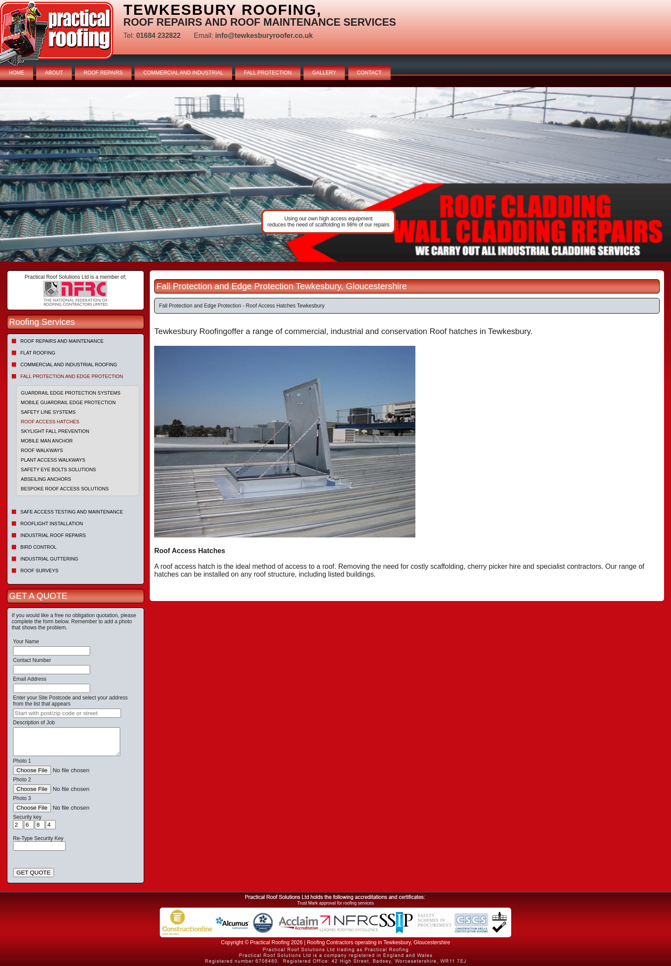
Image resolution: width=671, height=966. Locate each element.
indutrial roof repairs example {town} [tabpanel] (335, 174)
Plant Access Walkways (53, 460)
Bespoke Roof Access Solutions (65, 488)
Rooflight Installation (51, 523)
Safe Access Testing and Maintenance (71, 511)
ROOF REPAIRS (103, 73)
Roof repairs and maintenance (62, 341)
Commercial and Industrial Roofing (68, 364)
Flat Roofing (37, 352)
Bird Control (38, 547)
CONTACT (369, 73)
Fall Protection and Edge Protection (71, 376)
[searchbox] (67, 713)
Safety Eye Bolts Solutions (58, 469)
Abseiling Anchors (46, 479)
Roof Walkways (42, 450)
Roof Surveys (39, 570)
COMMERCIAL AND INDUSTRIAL (183, 73)
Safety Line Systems (48, 412)
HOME (16, 73)
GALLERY (324, 73)
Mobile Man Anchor (47, 440)
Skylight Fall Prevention (55, 431)
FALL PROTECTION (268, 73)
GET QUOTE (34, 872)
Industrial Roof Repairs (53, 535)
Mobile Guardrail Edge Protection (68, 402)
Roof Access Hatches (50, 421)
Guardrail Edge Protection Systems (71, 392)
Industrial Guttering (49, 558)
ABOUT (54, 73)
